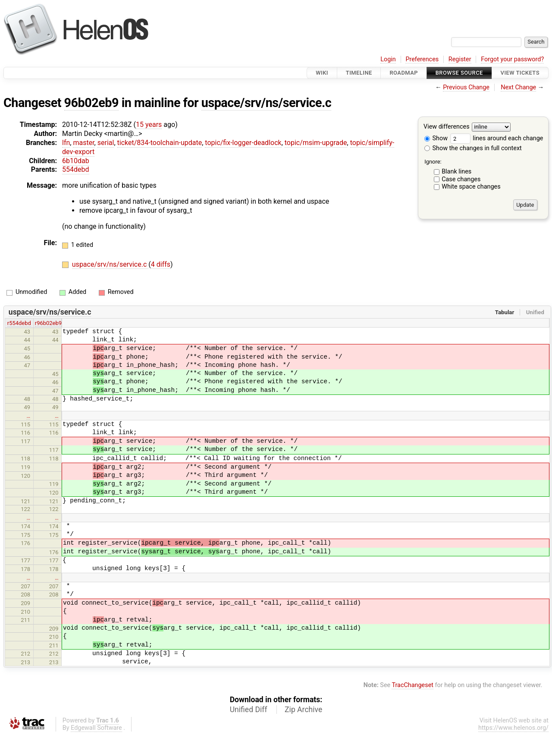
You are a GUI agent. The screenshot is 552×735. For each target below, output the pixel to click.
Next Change (518, 87)
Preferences (422, 59)
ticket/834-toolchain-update (159, 143)
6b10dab (75, 161)
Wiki (322, 72)
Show (436, 138)
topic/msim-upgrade (316, 143)
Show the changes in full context (473, 148)
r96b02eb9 (48, 323)
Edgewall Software (96, 728)
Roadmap (403, 72)
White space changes (471, 186)
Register (459, 59)
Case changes (461, 179)
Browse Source (459, 72)
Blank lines (456, 171)
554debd (75, 169)
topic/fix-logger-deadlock (243, 143)
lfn (66, 143)
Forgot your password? (512, 59)
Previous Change (466, 87)
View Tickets (520, 72)
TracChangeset (412, 685)
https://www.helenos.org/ (513, 728)
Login (388, 59)
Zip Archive (303, 709)
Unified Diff (248, 709)
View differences (446, 127)
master (83, 143)
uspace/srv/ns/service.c (266, 102)
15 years (149, 124)
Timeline (359, 72)
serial (105, 143)
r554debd (19, 323)
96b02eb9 (91, 102)
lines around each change (496, 138)
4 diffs (160, 264)
